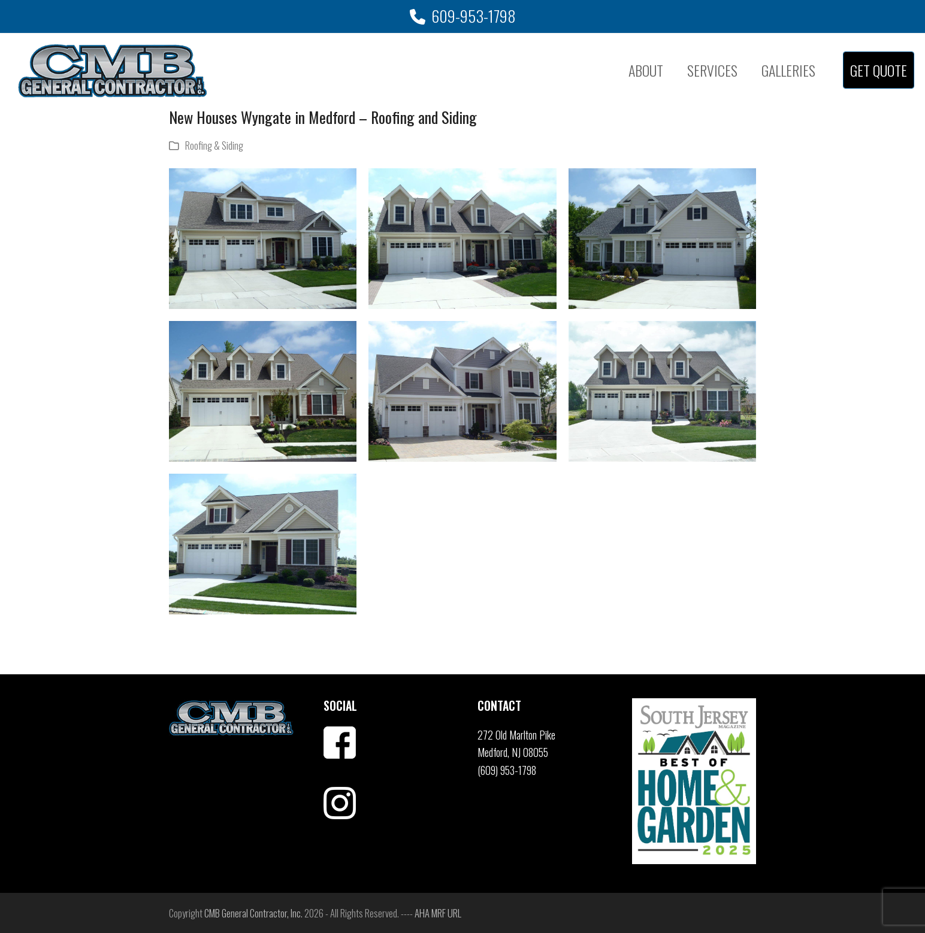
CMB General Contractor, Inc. (253, 912)
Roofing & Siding (214, 145)
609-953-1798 (473, 16)
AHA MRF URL (438, 912)
